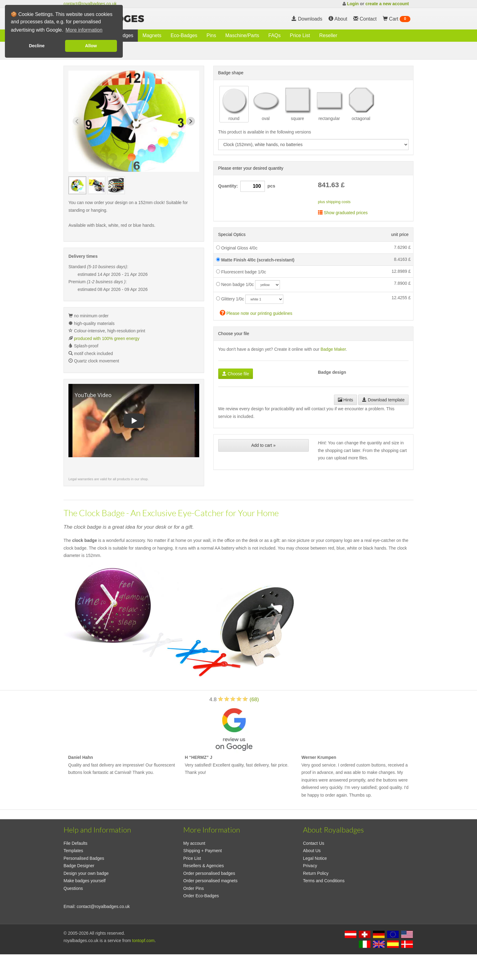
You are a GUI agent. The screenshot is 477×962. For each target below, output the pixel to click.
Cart (396, 19)
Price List (300, 35)
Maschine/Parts (242, 35)
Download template (383, 399)
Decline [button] (37, 45)
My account (194, 843)
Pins (211, 35)
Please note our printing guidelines (256, 312)
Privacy (310, 865)
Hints (345, 399)
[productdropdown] (313, 144)
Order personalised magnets (210, 880)
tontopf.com (143, 940)
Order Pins (193, 888)
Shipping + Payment (202, 850)
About (337, 18)
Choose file (235, 373)
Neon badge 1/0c (235, 284)
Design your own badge (86, 873)
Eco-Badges (184, 35)
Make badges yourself (85, 880)
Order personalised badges (209, 873)
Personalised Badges (84, 858)
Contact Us (313, 843)
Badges (125, 35)
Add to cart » (263, 445)
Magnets (151, 35)
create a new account (387, 3)
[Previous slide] (77, 121)
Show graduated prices (343, 212)
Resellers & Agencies (203, 865)
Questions (73, 888)
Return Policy (315, 873)
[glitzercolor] (264, 299)
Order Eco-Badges (201, 895)
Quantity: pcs (246, 186)
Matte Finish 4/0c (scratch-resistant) (255, 259)
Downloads (307, 18)
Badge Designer (79, 865)
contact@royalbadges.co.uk (90, 3)
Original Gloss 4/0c (237, 247)
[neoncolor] (267, 284)
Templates (73, 850)
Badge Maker (333, 349)
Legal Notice (315, 858)
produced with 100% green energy (106, 338)
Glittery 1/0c (230, 298)
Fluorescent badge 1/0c (241, 271)
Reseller (328, 35)
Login (353, 3)
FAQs (274, 35)
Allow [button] (91, 45)
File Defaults (75, 843)
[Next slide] (190, 121)
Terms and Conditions (323, 880)
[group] (77, 185)
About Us (312, 850)
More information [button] (84, 30)
